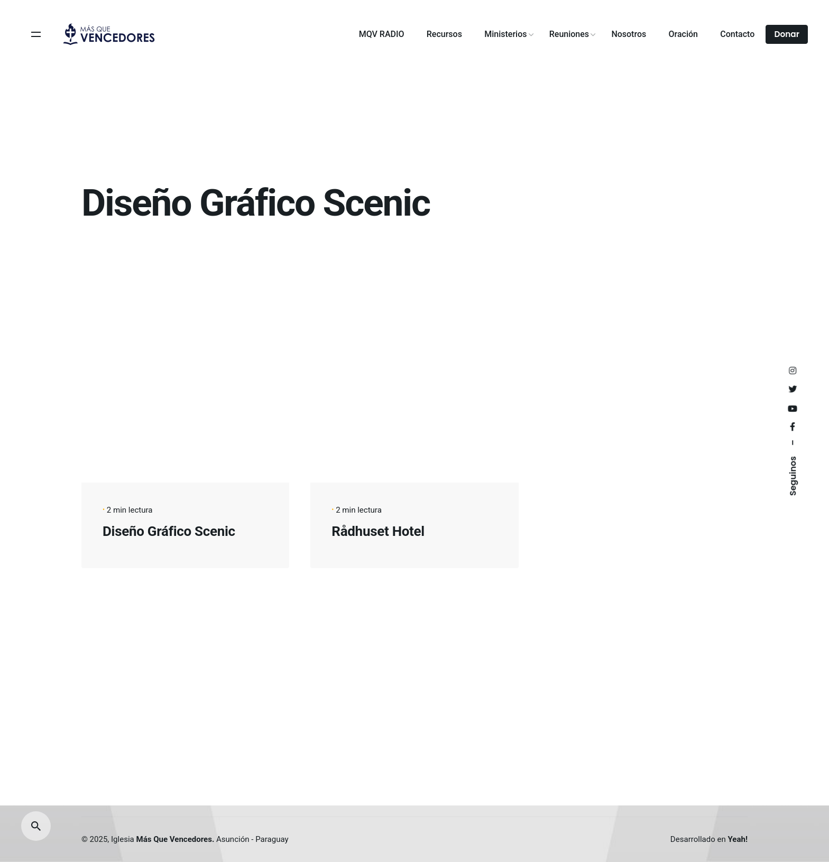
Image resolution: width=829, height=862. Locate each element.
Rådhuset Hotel (378, 531)
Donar (786, 34)
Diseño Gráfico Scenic (169, 531)
